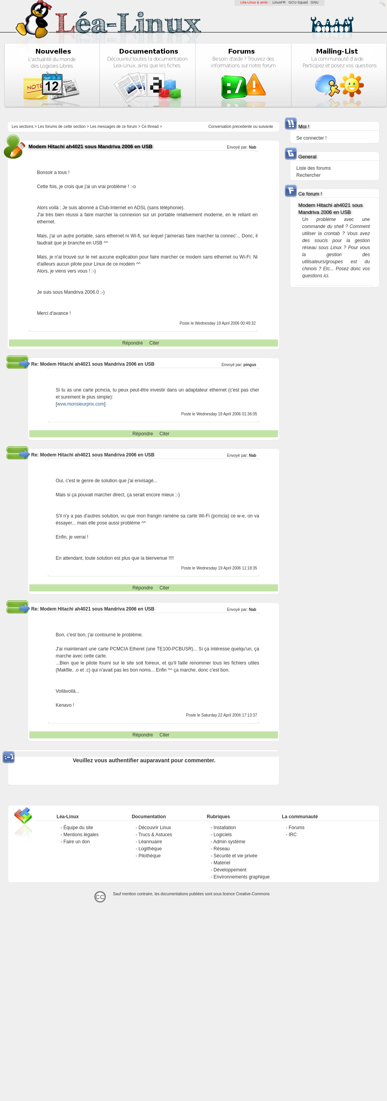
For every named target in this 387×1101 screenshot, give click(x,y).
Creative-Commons (253, 894)
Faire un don (76, 841)
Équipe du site (78, 827)
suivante (265, 126)
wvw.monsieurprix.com (80, 404)
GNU (315, 2)
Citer (154, 343)
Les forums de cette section (62, 126)
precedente (242, 126)
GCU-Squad (298, 2)
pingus (250, 365)
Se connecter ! (311, 138)
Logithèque (149, 848)
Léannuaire (150, 841)
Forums (296, 827)
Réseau (221, 848)
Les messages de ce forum (113, 126)
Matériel (221, 863)
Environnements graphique (241, 877)
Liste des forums (313, 168)
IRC (292, 834)
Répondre (132, 343)
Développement (229, 870)
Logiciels (222, 834)
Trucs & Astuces (155, 834)
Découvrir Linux (154, 827)
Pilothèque (149, 856)
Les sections (23, 126)
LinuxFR (279, 2)
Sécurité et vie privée (235, 856)
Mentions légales (81, 834)
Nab (252, 147)
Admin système (229, 841)
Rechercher (308, 175)
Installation (224, 827)
